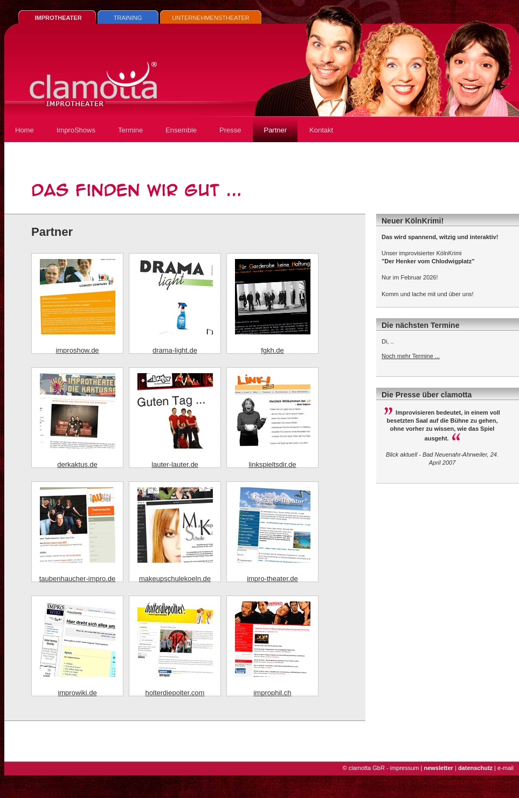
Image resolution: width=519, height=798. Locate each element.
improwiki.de (77, 693)
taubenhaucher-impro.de (77, 579)
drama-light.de (175, 350)
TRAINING (128, 18)
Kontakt (321, 130)
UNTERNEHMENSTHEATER (210, 18)
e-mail (505, 768)
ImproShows (76, 130)
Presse (230, 130)
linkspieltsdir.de (272, 464)
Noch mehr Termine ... (411, 356)
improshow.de (77, 350)
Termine (130, 130)
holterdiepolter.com (175, 693)
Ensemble (181, 130)
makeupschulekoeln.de (175, 579)
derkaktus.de (77, 464)
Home (24, 130)
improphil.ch (272, 693)
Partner (275, 130)
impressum (404, 768)
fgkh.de (272, 350)
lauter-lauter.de (174, 464)
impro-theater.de (272, 579)
